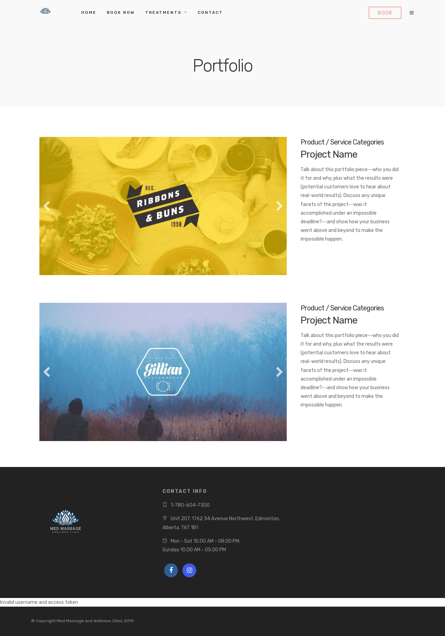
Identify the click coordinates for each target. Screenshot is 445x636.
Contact (210, 12)
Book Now (121, 12)
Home (88, 12)
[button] (46, 206)
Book (385, 13)
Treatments (163, 12)
